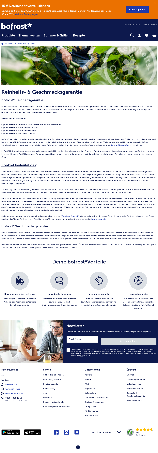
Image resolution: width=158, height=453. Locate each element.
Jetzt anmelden (144, 339)
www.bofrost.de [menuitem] (10, 385)
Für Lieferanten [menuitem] (91, 408)
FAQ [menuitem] (3, 371)
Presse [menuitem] (88, 376)
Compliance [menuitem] (90, 403)
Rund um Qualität (70, 216)
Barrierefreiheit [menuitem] (91, 412)
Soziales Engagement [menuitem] (94, 398)
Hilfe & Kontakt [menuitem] (150, 25)
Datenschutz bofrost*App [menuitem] (96, 394)
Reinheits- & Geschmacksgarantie (20, 43)
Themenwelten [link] (29, 35)
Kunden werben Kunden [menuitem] (54, 398)
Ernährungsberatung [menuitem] (136, 376)
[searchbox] (90, 35)
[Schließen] (155, 3)
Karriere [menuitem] (136, 25)
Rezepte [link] (79, 35)
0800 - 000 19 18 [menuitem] (11, 394)
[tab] (139, 35)
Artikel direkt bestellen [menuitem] (53, 371)
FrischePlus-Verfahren (121, 145)
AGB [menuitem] (87, 380)
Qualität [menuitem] (130, 371)
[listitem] (20, 291)
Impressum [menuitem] (90, 385)
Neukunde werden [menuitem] (135, 385)
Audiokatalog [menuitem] (49, 385)
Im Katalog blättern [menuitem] (52, 376)
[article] (79, 92)
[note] (79, 159)
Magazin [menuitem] (127, 25)
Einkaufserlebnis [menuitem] (134, 380)
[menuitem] (8, 37)
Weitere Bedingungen (26, 14)
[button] (137, 9)
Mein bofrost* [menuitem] (9, 380)
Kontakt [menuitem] (4, 376)
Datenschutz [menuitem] (90, 389)
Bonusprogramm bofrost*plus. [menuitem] (57, 403)
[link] (24, 26)
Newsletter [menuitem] (48, 394)
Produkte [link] (8, 35)
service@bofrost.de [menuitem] (12, 389)
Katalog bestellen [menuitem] (51, 380)
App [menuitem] (45, 389)
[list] (79, 291)
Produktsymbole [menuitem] (134, 397)
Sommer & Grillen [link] (56, 35)
